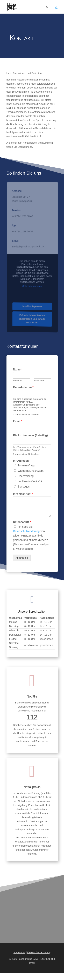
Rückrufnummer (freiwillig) (30, 435)
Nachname (39, 380)
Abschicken (22, 557)
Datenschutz (22, 522)
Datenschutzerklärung (26, 531)
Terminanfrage (26, 465)
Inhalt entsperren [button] (32, 306)
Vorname (17, 380)
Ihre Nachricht (23, 493)
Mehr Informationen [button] (32, 286)
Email (17, 421)
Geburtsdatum (23, 387)
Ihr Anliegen (22, 460)
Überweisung (26, 476)
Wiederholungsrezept (31, 470)
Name (17, 369)
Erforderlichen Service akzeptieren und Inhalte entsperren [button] (32, 319)
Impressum (19, 952)
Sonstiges (24, 486)
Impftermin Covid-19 (30, 481)
